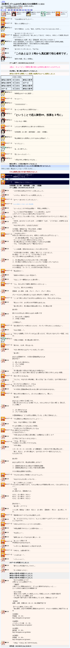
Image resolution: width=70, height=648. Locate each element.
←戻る (3, 1)
